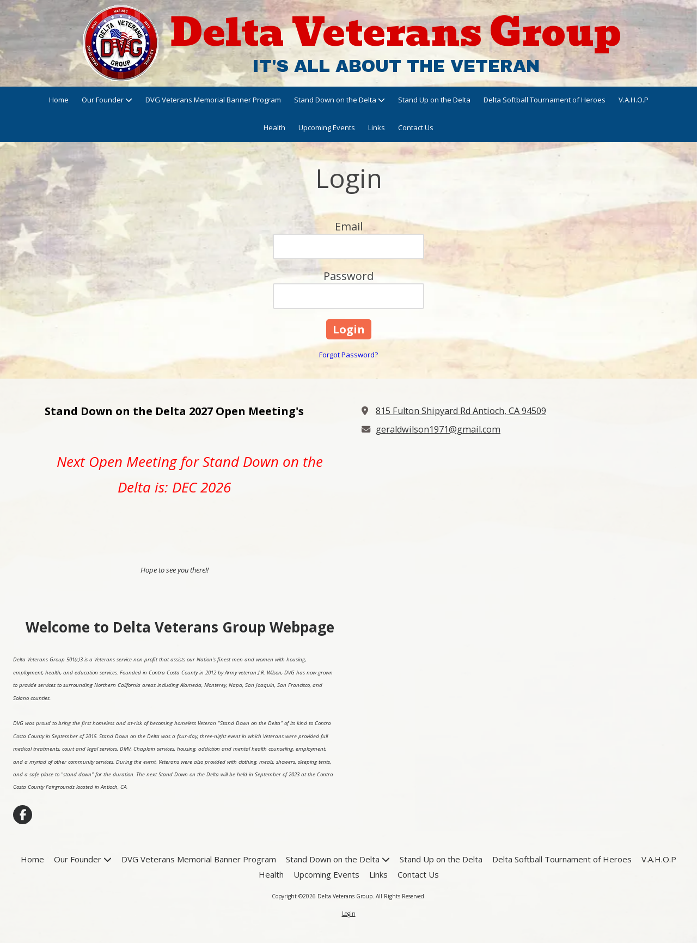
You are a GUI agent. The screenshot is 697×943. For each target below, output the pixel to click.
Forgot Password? (348, 355)
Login (349, 913)
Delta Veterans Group (395, 32)
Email (349, 226)
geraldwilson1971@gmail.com (438, 429)
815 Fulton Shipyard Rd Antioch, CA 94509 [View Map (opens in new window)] (461, 411)
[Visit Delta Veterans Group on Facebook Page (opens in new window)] (22, 814)
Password (348, 276)
